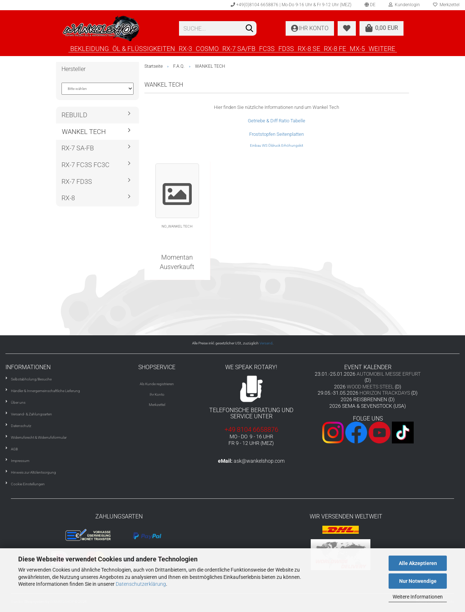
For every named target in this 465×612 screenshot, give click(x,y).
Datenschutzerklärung (141, 584)
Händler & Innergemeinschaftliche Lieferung (45, 391)
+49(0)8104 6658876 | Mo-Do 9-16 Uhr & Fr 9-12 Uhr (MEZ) (291, 4)
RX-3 (185, 48)
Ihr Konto (157, 394)
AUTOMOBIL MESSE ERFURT (389, 374)
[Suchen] (250, 28)
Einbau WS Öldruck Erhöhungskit (276, 145)
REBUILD (74, 115)
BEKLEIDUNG (89, 48)
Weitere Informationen (418, 597)
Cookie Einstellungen (28, 484)
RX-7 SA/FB (238, 48)
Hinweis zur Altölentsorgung (33, 472)
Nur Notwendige (418, 581)
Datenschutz (21, 426)
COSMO (207, 48)
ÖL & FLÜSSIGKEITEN (143, 48)
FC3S (267, 48)
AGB (14, 449)
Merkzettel (157, 405)
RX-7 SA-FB (77, 148)
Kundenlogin (404, 4)
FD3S (286, 48)
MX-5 (357, 48)
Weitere (382, 48)
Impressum (20, 461)
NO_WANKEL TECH (177, 226)
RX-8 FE (335, 48)
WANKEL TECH (84, 131)
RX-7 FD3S (76, 181)
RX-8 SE (309, 48)
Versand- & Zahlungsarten (31, 414)
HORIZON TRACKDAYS (384, 393)
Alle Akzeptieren (418, 563)
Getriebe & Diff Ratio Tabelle (276, 120)
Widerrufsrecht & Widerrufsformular (39, 437)
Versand (266, 343)
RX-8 (68, 198)
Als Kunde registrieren (157, 384)
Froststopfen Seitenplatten (276, 134)
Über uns (18, 402)
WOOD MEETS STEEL (370, 387)
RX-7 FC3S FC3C (85, 165)
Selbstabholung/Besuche (31, 379)
